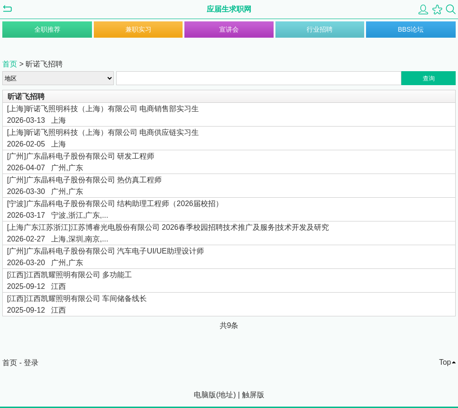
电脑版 (205, 395)
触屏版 (253, 395)
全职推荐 (47, 29)
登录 (31, 363)
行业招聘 (320, 29)
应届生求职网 (229, 9)
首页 (9, 64)
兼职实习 (138, 29)
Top (445, 362)
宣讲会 (229, 29)
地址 (225, 395)
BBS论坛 (411, 29)
